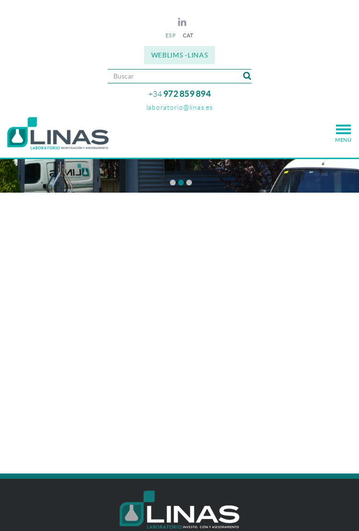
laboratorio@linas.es (179, 107)
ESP (171, 35)
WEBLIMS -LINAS (179, 55)
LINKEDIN (183, 22)
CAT (188, 35)
